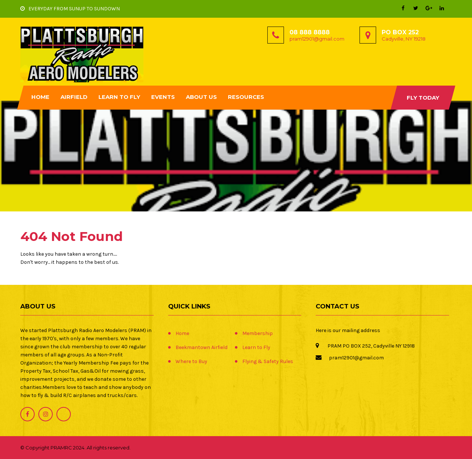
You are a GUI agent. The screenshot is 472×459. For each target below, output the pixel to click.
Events (163, 96)
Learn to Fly (119, 96)
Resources (246, 96)
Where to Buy (191, 361)
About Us (201, 96)
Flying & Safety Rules (267, 361)
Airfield (73, 96)
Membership (257, 333)
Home (40, 96)
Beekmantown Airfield (202, 347)
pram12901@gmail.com (316, 39)
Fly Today (423, 97)
